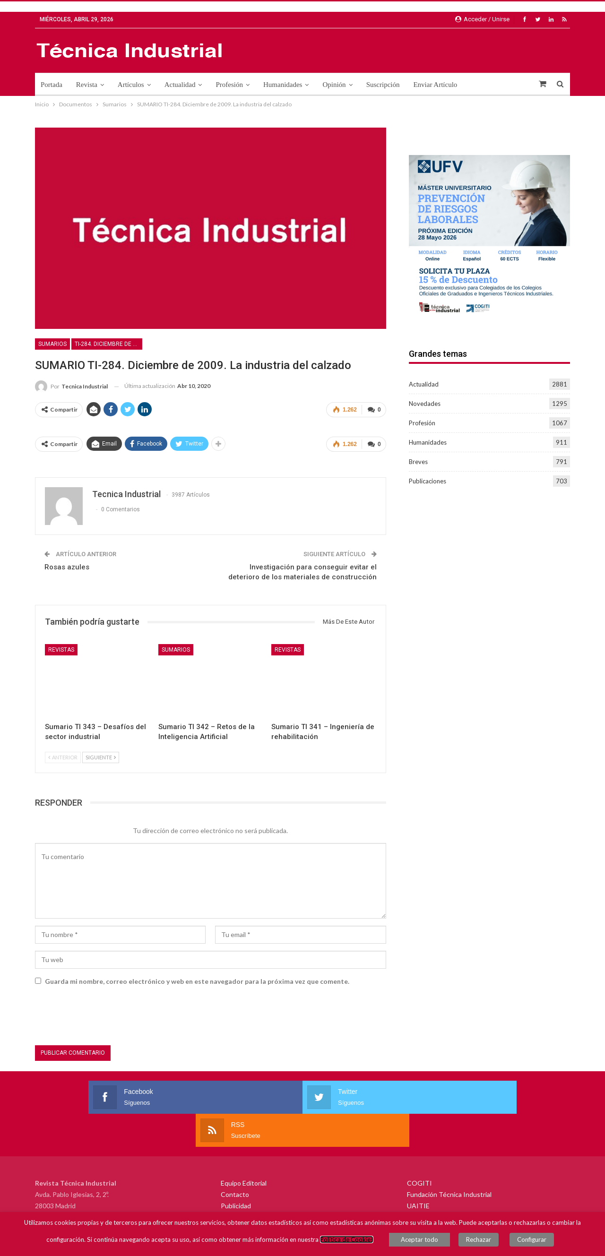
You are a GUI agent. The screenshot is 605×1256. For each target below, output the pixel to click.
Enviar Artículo (435, 84)
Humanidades (282, 84)
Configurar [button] (527, 1242)
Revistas (61, 646)
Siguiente (101, 753)
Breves (418, 461)
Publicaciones (427, 481)
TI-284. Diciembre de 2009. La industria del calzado (108, 344)
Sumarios (52, 344)
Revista (86, 84)
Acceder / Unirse (482, 19)
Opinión (334, 84)
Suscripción (383, 84)
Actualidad (180, 84)
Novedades (425, 403)
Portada (51, 84)
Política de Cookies (356, 1242)
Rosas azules (66, 563)
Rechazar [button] (483, 1242)
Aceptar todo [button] (429, 1242)
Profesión (229, 84)
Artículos (131, 84)
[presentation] (107, 1013)
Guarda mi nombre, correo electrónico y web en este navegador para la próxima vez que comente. (197, 977)
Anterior (63, 753)
